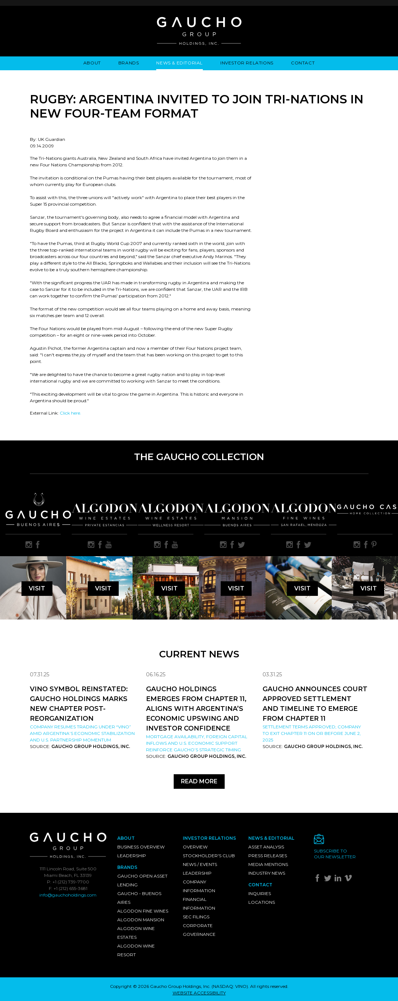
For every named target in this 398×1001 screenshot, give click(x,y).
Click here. (70, 413)
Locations (261, 902)
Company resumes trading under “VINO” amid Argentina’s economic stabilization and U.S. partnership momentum (82, 733)
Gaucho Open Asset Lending (142, 880)
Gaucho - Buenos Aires (139, 898)
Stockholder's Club (209, 855)
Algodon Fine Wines (142, 911)
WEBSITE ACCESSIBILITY (199, 993)
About (92, 63)
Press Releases (267, 855)
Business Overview (141, 847)
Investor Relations (246, 63)
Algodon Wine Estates (136, 933)
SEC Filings (196, 916)
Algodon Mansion (140, 919)
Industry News (266, 873)
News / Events (200, 864)
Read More (199, 781)
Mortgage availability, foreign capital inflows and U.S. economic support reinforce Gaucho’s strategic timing (196, 743)
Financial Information (199, 904)
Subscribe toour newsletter (335, 853)
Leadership (131, 855)
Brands (128, 63)
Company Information (199, 886)
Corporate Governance (199, 930)
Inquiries (259, 893)
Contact (303, 63)
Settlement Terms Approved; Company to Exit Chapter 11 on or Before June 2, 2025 (312, 733)
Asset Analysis (266, 847)
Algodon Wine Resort (136, 950)
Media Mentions (268, 864)
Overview (195, 847)
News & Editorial (179, 63)
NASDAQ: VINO (230, 986)
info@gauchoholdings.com (67, 895)
